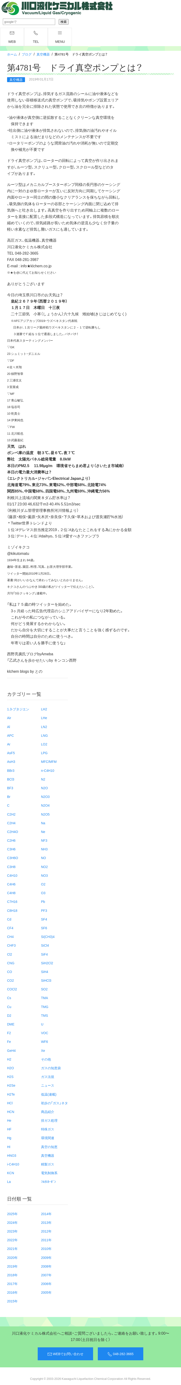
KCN (10, 1172)
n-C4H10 (47, 770)
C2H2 (11, 814)
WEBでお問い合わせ (65, 1354)
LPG (44, 752)
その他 (46, 1059)
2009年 (46, 1257)
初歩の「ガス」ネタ (54, 1103)
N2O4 (45, 805)
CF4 (10, 927)
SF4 (44, 919)
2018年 (12, 1275)
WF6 (44, 1041)
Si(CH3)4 (48, 936)
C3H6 (11, 849)
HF (9, 1129)
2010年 (46, 1248)
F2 (9, 1032)
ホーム (12, 54)
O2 (43, 884)
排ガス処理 (49, 1120)
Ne (43, 831)
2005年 (46, 1292)
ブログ (27, 54)
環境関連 (47, 1137)
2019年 (12, 1266)
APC (10, 735)
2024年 (12, 1222)
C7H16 (12, 901)
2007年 (46, 1275)
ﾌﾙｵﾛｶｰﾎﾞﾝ (48, 1181)
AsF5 (11, 752)
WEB (12, 37)
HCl (9, 1103)
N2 (43, 779)
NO (43, 857)
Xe (43, 1050)
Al (8, 726)
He (9, 1120)
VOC (44, 1032)
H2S (10, 1076)
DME (10, 1024)
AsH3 (11, 761)
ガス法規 (47, 1076)
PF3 (44, 910)
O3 (43, 892)
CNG (10, 963)
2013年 (46, 1222)
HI (8, 1146)
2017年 (12, 1283)
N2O (44, 787)
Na (43, 823)
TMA (44, 997)
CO (9, 971)
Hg (9, 1137)
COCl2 (12, 989)
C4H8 (11, 892)
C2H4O (12, 831)
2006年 (46, 1283)
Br (8, 796)
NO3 (44, 875)
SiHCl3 (46, 980)
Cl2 (9, 954)
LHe (44, 717)
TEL (36, 37)
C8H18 (12, 910)
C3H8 (11, 866)
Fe (9, 1041)
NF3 (44, 840)
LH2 (44, 709)
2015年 (12, 1301)
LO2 (44, 744)
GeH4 (11, 1050)
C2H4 (11, 823)
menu (60, 37)
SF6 (44, 927)
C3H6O (12, 857)
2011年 (46, 1239)
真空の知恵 (49, 1146)
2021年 (12, 1248)
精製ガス (47, 1164)
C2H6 (11, 840)
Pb (43, 901)
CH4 (10, 936)
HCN (10, 1111)
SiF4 (44, 954)
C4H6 (11, 884)
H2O (10, 1067)
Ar (8, 744)
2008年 (46, 1266)
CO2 (10, 980)
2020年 (12, 1257)
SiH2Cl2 (47, 963)
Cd (9, 919)
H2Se (11, 1085)
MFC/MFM (49, 761)
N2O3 (45, 796)
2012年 (46, 1231)
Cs (9, 997)
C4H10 (12, 875)
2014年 (46, 1213)
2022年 (12, 1239)
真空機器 (43, 54)
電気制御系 (49, 1172)
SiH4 (44, 971)
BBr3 (10, 770)
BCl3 (10, 779)
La (9, 1181)
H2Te (11, 1094)
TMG (44, 1006)
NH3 (44, 849)
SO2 (44, 989)
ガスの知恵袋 (51, 1067)
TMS (44, 1015)
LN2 (44, 726)
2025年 (12, 1213)
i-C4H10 (13, 1164)
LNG (44, 735)
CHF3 (11, 945)
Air (9, 717)
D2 (9, 1015)
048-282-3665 (120, 1354)
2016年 (12, 1292)
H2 (9, 1059)
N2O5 (45, 814)
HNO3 (11, 1155)
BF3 (10, 787)
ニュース (47, 1085)
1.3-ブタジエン (18, 709)
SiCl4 (45, 945)
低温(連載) (48, 1094)
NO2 (44, 866)
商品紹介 (47, 1111)
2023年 (12, 1231)
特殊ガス (47, 1129)
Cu (9, 1006)
